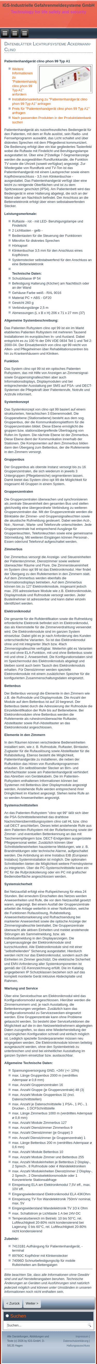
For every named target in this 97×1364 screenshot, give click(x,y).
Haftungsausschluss (78, 1345)
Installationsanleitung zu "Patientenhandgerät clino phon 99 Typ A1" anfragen (49, 101)
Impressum (82, 1336)
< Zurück (13, 1303)
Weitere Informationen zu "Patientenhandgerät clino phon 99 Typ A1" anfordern (27, 81)
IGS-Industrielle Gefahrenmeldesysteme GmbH (49, 5)
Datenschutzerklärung (75, 1340)
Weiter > (32, 1303)
